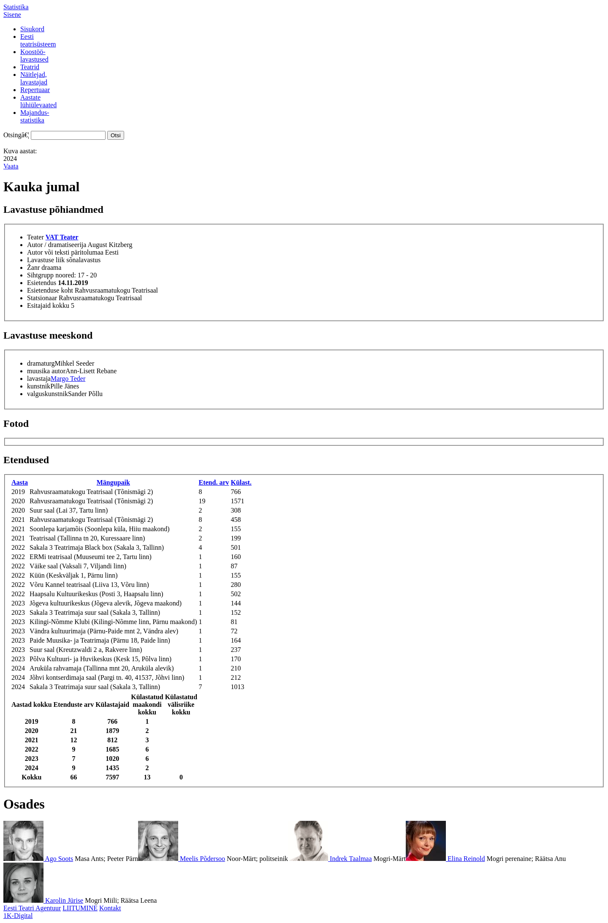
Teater (35, 237)
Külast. (241, 482)
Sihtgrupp (40, 275)
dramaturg (40, 363)
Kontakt (110, 908)
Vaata (11, 166)
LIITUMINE (80, 908)
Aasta (19, 482)
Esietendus (41, 282)
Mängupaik (113, 482)
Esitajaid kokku (48, 305)
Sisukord (32, 29)
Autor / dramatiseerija (56, 244)
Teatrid (29, 67)
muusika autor (46, 371)
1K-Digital (18, 915)
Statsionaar (42, 297)
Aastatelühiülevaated (38, 101)
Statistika (16, 7)
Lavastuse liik (46, 259)
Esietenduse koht (50, 290)
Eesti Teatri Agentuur (32, 908)
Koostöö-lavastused (34, 55)
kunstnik (38, 386)
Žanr (33, 267)
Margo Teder (68, 378)
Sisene (12, 14)
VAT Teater (62, 237)
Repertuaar (35, 89)
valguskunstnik (47, 393)
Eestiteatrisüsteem (38, 40)
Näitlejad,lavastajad (33, 78)
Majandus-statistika (34, 116)
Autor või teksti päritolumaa (65, 252)
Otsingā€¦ (16, 134)
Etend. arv (214, 482)
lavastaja (39, 378)
